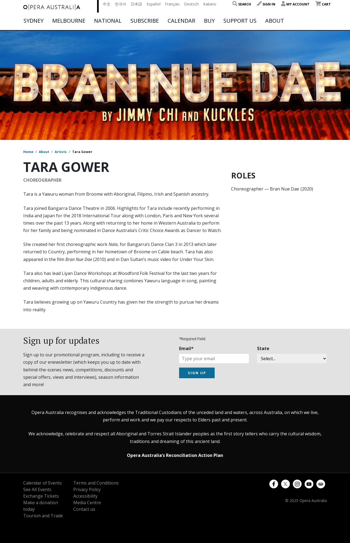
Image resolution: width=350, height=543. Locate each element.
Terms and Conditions (96, 483)
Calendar (181, 21)
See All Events (37, 489)
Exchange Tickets (41, 496)
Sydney (33, 21)
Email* (186, 348)
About (274, 21)
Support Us (239, 21)
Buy (209, 21)
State (263, 348)
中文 (106, 4)
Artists (61, 151)
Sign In (266, 4)
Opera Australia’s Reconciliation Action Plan (175, 455)
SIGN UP (197, 372)
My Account (295, 4)
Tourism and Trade (43, 516)
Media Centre (87, 503)
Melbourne (68, 21)
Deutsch (191, 4)
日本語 (136, 4)
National (108, 21)
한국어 (120, 4)
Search (241, 4)
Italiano (209, 4)
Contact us (84, 509)
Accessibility (85, 496)
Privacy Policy (87, 489)
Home (28, 151)
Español (154, 4)
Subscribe (144, 21)
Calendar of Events (42, 483)
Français (172, 4)
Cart (323, 4)
